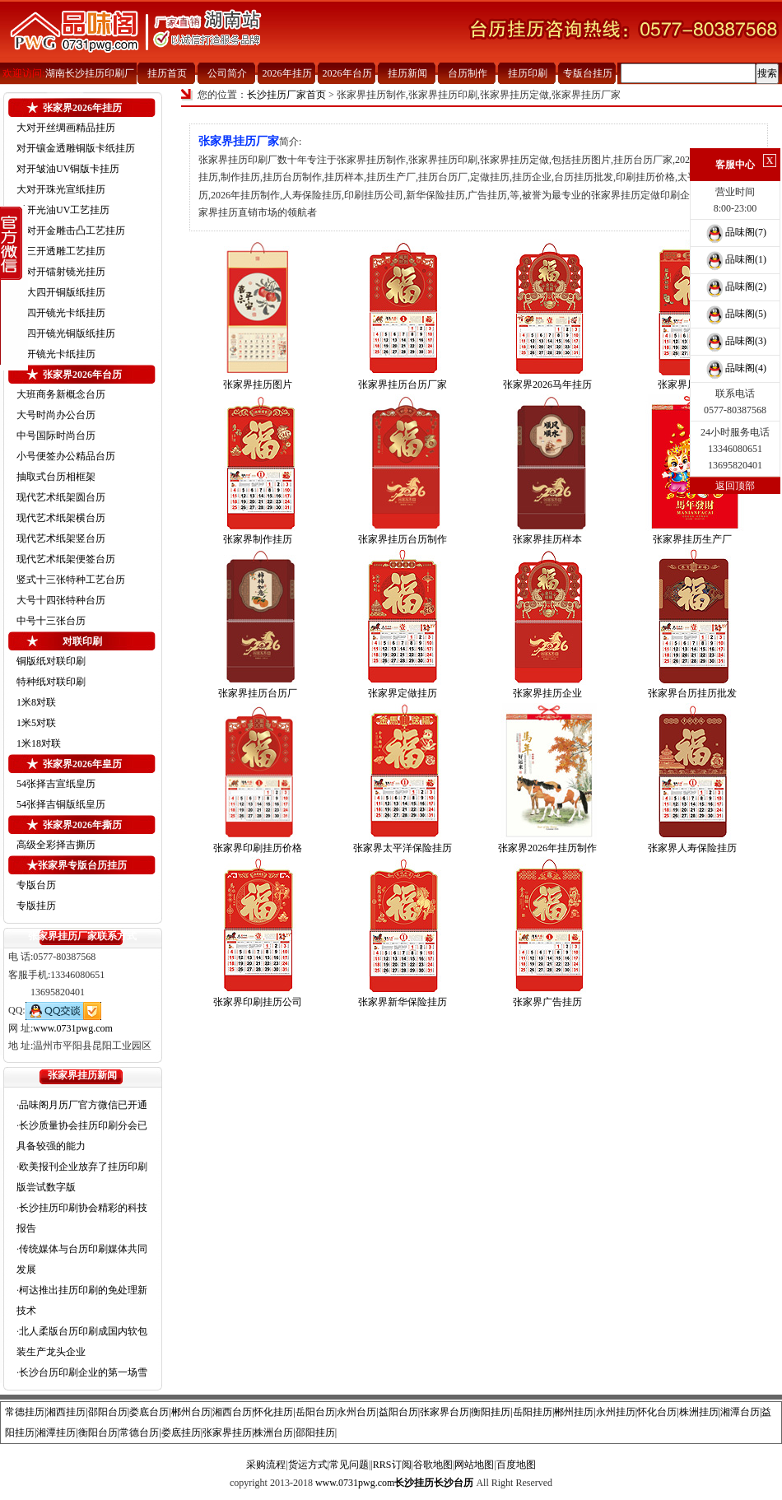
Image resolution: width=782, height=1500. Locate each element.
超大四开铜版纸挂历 (60, 292)
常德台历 (139, 1432)
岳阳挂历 (532, 1412)
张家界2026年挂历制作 (547, 848)
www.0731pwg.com (73, 1028)
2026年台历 (347, 73)
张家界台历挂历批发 (692, 693)
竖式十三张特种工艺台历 (70, 579)
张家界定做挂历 (402, 693)
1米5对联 (36, 723)
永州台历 (356, 1412)
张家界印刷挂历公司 (257, 1002)
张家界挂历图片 (257, 384)
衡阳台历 (98, 1432)
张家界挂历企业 (547, 693)
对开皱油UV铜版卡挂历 (67, 169)
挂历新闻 (407, 73)
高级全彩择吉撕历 (55, 844)
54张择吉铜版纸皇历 (60, 804)
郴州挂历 (573, 1412)
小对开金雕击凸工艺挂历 (70, 230)
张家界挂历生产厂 (692, 539)
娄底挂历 (181, 1432)
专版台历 (36, 885)
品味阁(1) (735, 259)
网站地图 (474, 1464)
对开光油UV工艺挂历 (62, 210)
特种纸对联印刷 (51, 681)
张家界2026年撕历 (82, 825)
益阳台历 (398, 1412)
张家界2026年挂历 (82, 108)
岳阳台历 (315, 1412)
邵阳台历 (108, 1412)
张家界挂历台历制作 (402, 539)
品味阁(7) (735, 232)
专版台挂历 (587, 73)
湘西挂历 (66, 1412)
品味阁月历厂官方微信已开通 (83, 1105)
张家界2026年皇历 (82, 764)
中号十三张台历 (51, 621)
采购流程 (266, 1464)
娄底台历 (149, 1412)
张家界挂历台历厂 (257, 693)
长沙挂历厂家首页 (286, 94)
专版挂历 (36, 905)
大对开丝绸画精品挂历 (65, 127)
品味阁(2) (735, 286)
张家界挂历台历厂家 (402, 384)
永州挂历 (615, 1412)
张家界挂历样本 (547, 539)
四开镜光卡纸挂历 (55, 354)
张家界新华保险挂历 (402, 1002)
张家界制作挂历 (257, 539)
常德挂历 (24, 1412)
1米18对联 (38, 743)
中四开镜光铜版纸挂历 (65, 333)
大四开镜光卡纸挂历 (60, 313)
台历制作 (467, 73)
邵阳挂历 (315, 1432)
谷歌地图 (433, 1464)
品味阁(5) (735, 313)
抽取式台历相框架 (55, 476)
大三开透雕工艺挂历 (60, 251)
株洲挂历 (699, 1412)
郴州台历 (191, 1412)
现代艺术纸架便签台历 (65, 559)
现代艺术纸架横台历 (60, 518)
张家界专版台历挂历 (82, 865)
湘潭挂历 (56, 1432)
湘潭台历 (740, 1412)
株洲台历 (273, 1432)
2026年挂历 (287, 73)
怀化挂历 (273, 1412)
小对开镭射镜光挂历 (60, 271)
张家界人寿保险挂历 (692, 848)
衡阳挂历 (490, 1412)
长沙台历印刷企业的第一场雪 (83, 1372)
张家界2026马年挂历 (547, 384)
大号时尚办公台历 (55, 415)
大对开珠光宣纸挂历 (60, 189)
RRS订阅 (392, 1464)
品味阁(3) (735, 341)
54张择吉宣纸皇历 (55, 784)
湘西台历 (232, 1412)
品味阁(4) (735, 368)
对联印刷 (82, 641)
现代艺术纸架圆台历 (60, 497)
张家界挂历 (227, 1432)
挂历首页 (167, 73)
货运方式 (308, 1464)
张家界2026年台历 (82, 374)
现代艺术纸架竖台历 (60, 538)
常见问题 (349, 1464)
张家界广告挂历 (547, 1002)
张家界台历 (444, 1412)
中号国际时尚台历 (55, 435)
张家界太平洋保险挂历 (402, 848)
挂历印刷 (527, 73)
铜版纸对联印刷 (51, 661)
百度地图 (516, 1464)
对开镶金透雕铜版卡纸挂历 (75, 148)
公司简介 (227, 73)
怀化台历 (657, 1412)
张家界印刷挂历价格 (257, 848)
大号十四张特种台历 (60, 600)
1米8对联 (36, 702)
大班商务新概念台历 (60, 394)
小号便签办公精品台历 (65, 456)
